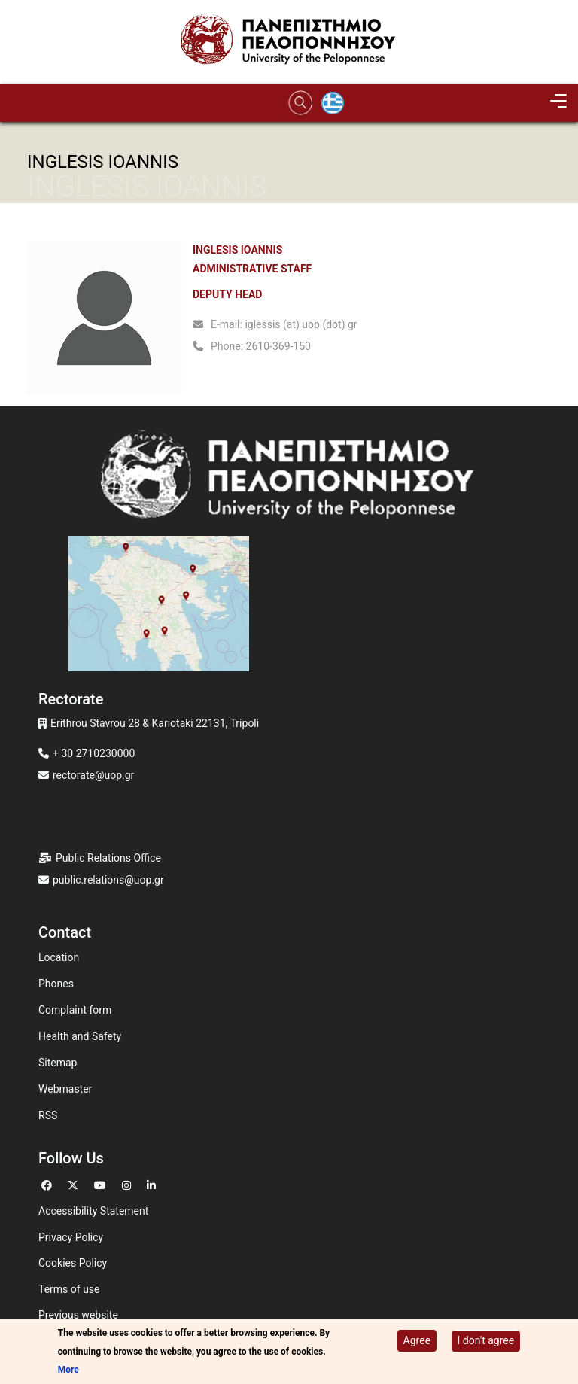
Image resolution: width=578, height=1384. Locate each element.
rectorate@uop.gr (93, 775)
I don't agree (486, 1340)
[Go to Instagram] (128, 1183)
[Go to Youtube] (102, 1183)
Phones (56, 984)
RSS (47, 1115)
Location (58, 957)
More (68, 1369)
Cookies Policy (72, 1263)
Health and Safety (79, 1036)
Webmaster (65, 1089)
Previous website (78, 1315)
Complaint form (74, 1010)
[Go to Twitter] (75, 1183)
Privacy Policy (70, 1237)
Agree (416, 1340)
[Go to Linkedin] (153, 1183)
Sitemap (57, 1063)
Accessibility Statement (93, 1211)
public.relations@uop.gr (108, 880)
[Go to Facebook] (48, 1183)
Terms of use (69, 1289)
